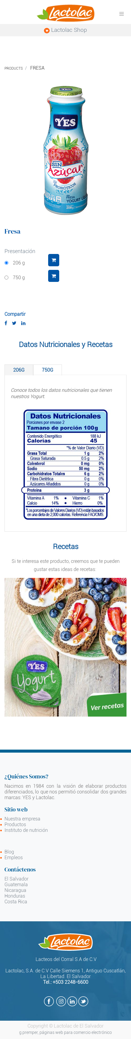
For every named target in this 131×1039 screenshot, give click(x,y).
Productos (15, 824)
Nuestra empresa (22, 819)
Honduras (14, 896)
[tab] (18, 370)
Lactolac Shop (65, 29)
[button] (53, 260)
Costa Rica (15, 902)
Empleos (13, 857)
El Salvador (16, 879)
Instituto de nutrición (26, 830)
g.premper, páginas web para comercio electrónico (65, 1032)
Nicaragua (15, 890)
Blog (9, 852)
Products (13, 68)
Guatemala (16, 884)
